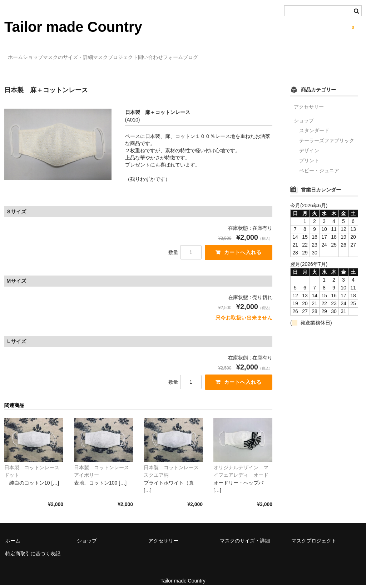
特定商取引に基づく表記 (32, 545)
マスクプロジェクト (163, 54)
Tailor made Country (73, 27)
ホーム (19, 54)
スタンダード (314, 120)
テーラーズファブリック (326, 130)
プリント (309, 150)
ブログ (267, 54)
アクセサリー (309, 96)
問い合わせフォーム (223, 54)
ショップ (51, 54)
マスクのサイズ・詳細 (101, 54)
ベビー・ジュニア (319, 160)
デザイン (309, 140)
